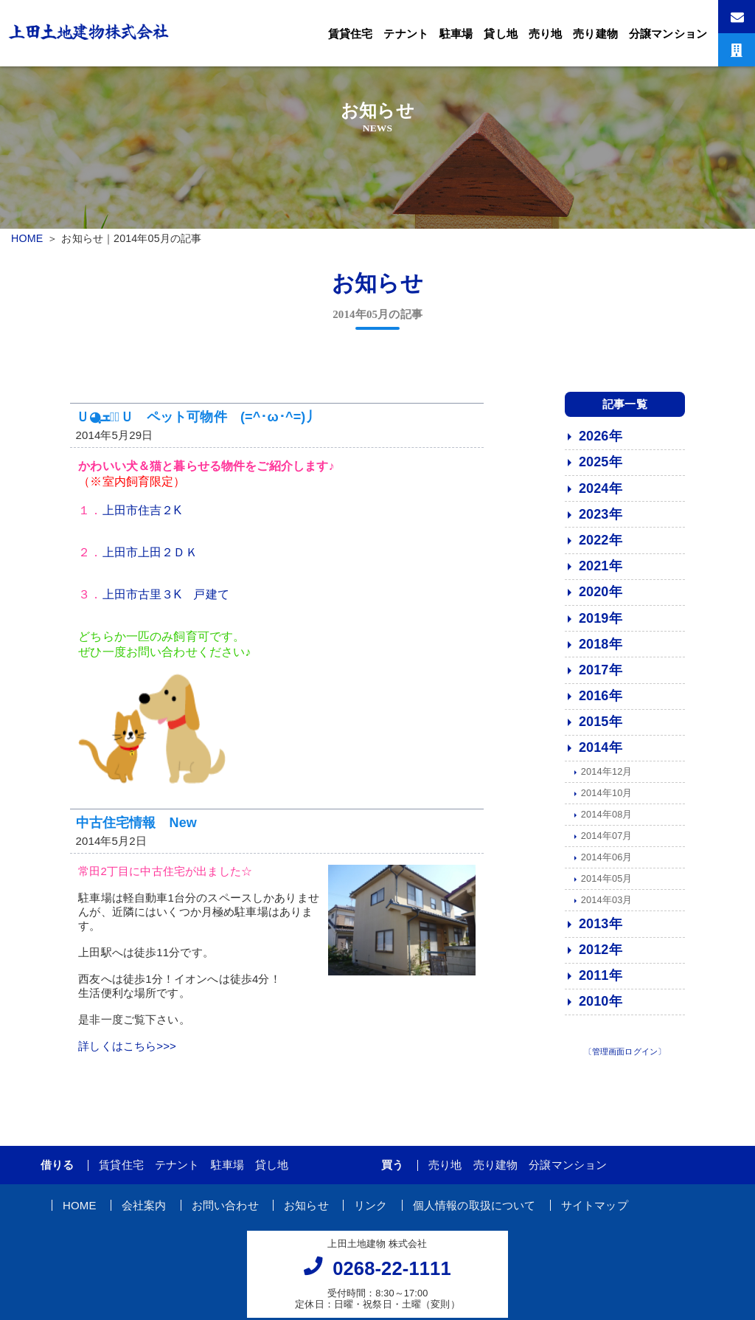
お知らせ (306, 1210)
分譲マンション (668, 33)
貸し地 (500, 33)
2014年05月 (607, 884)
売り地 (545, 33)
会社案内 (144, 1210)
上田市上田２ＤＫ (150, 558)
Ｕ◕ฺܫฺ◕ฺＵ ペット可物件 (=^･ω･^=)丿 (197, 422)
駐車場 (456, 33)
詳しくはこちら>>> (127, 1052)
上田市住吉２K (142, 516)
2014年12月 (607, 777)
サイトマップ (594, 1210)
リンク (370, 1210)
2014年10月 (607, 798)
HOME (27, 238)
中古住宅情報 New (137, 827)
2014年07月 (607, 841)
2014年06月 (607, 862)
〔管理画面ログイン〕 (625, 1056)
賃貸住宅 (350, 33)
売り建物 (595, 33)
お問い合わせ (225, 1210)
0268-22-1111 (392, 1273)
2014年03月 (607, 905)
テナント (405, 33)
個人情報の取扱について (474, 1210)
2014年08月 (607, 820)
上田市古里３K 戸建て (165, 600)
